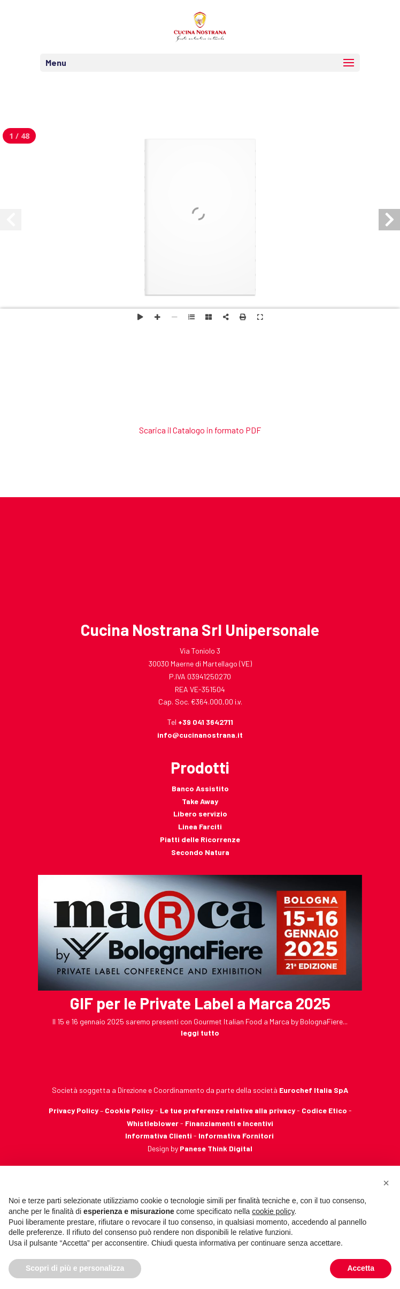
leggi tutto (200, 1032)
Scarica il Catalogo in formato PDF (200, 430)
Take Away (200, 801)
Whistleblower (153, 1123)
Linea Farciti (200, 826)
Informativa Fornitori (236, 1135)
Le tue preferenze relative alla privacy (227, 1110)
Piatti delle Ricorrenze (200, 839)
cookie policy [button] (273, 1211)
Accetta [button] (360, 1268)
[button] (386, 1182)
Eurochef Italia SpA (313, 1090)
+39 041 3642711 (205, 721)
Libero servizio (200, 813)
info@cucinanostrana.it (200, 734)
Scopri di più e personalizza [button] (75, 1268)
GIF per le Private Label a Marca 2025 (200, 1003)
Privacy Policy (73, 1110)
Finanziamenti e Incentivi (229, 1123)
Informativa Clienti (158, 1135)
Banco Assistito (200, 788)
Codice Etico (324, 1110)
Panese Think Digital (216, 1148)
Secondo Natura (200, 852)
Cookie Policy (129, 1110)
